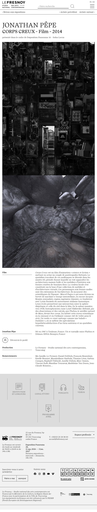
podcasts (63, 393)
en (94, 2)
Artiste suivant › (87, 12)
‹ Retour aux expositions (13, 12)
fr (90, 2)
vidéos (81, 392)
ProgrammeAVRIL (48, 415)
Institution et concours (19, 393)
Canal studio (42, 394)
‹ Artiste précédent (68, 12)
